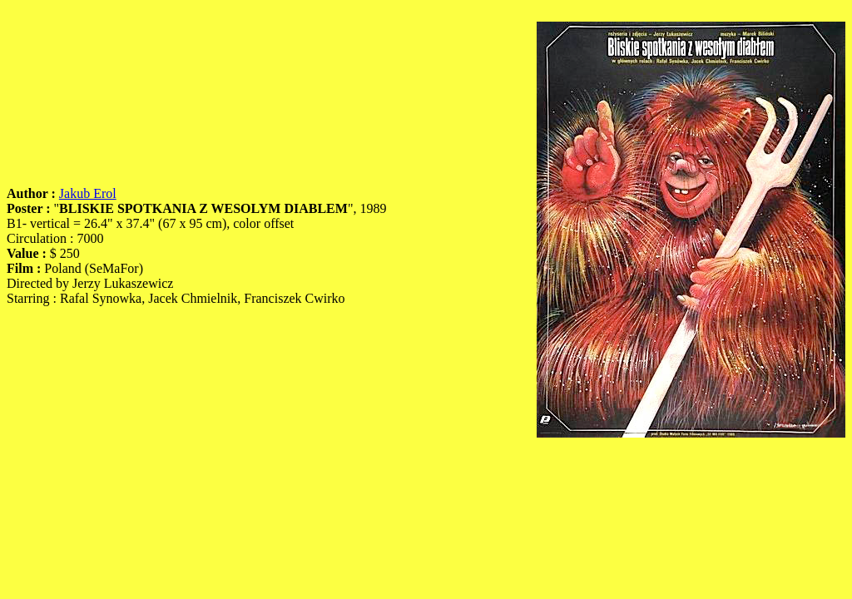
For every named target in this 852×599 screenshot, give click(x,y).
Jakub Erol (87, 193)
